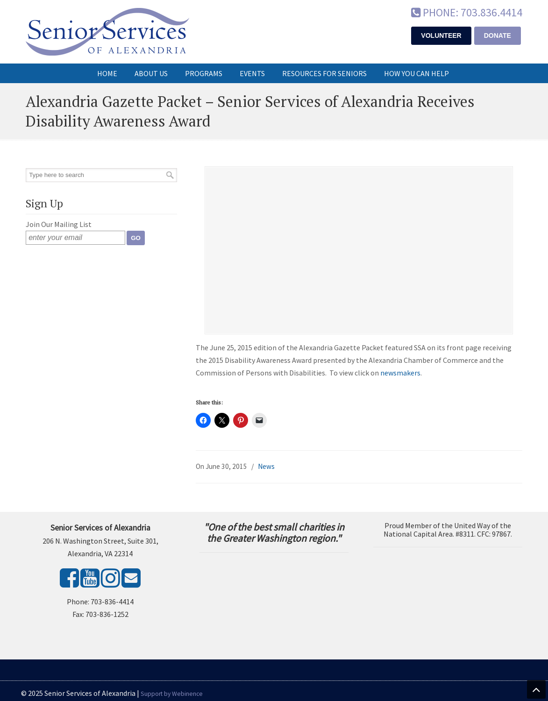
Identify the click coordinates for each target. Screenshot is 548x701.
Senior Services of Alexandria (107, 32)
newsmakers (400, 372)
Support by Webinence (172, 694)
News (266, 466)
